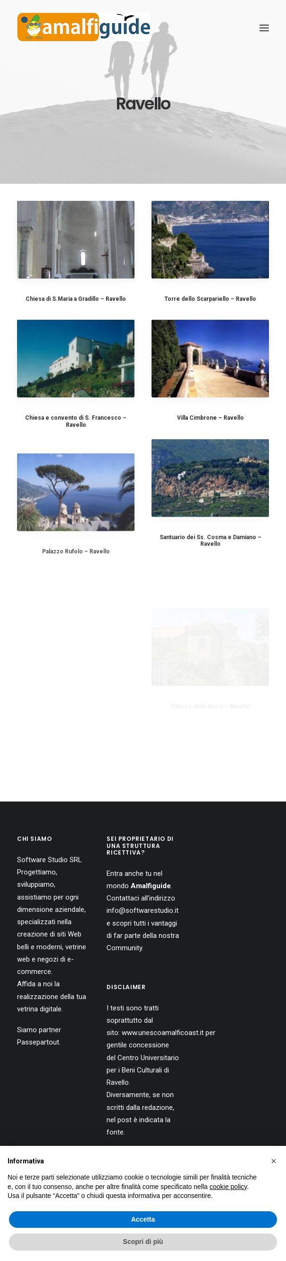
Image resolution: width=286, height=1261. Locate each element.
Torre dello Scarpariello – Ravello (210, 299)
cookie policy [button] (228, 1186)
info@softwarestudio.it (143, 910)
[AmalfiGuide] (83, 28)
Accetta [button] (143, 1219)
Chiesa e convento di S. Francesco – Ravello (75, 421)
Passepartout (38, 1042)
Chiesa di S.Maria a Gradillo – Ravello (76, 299)
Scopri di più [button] (143, 1241)
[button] (273, 1161)
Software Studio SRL (49, 860)
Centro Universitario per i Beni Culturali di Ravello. (143, 1070)
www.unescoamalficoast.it (163, 1032)
